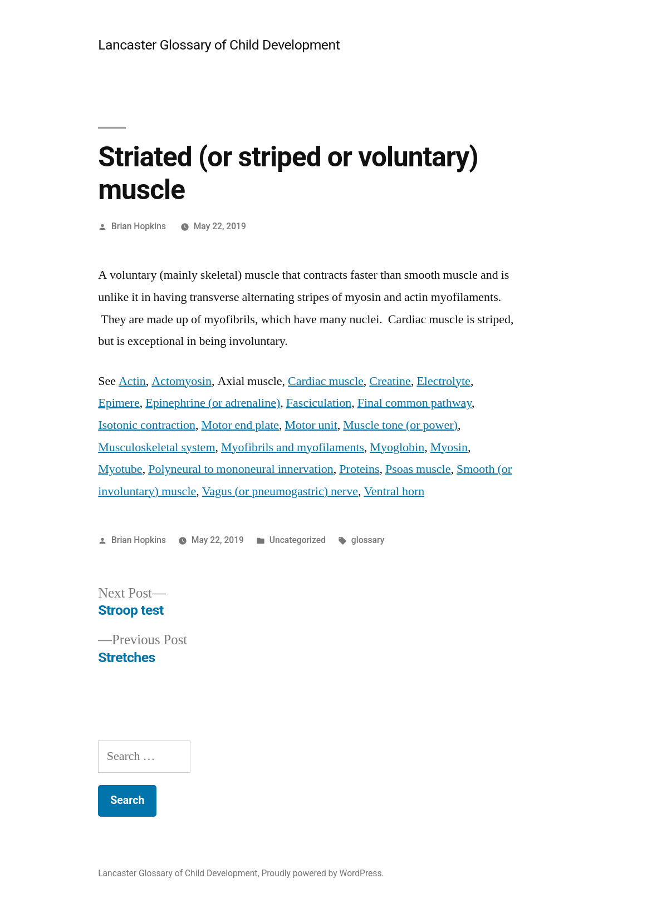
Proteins (359, 469)
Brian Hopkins (138, 226)
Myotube (120, 469)
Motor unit (311, 425)
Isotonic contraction (146, 425)
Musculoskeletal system (156, 447)
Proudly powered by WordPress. (322, 873)
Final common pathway (414, 403)
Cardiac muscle (326, 381)
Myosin (449, 447)
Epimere (119, 403)
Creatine (390, 381)
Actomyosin (181, 381)
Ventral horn (394, 491)
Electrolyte (443, 381)
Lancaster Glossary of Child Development (219, 45)
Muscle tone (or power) (400, 425)
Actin (132, 381)
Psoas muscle (417, 469)
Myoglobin (397, 447)
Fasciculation (318, 403)
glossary (368, 540)
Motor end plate (241, 425)
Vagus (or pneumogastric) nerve (280, 491)
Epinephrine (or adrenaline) (212, 403)
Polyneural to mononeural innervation (241, 469)
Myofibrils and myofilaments (292, 447)
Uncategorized (297, 540)
